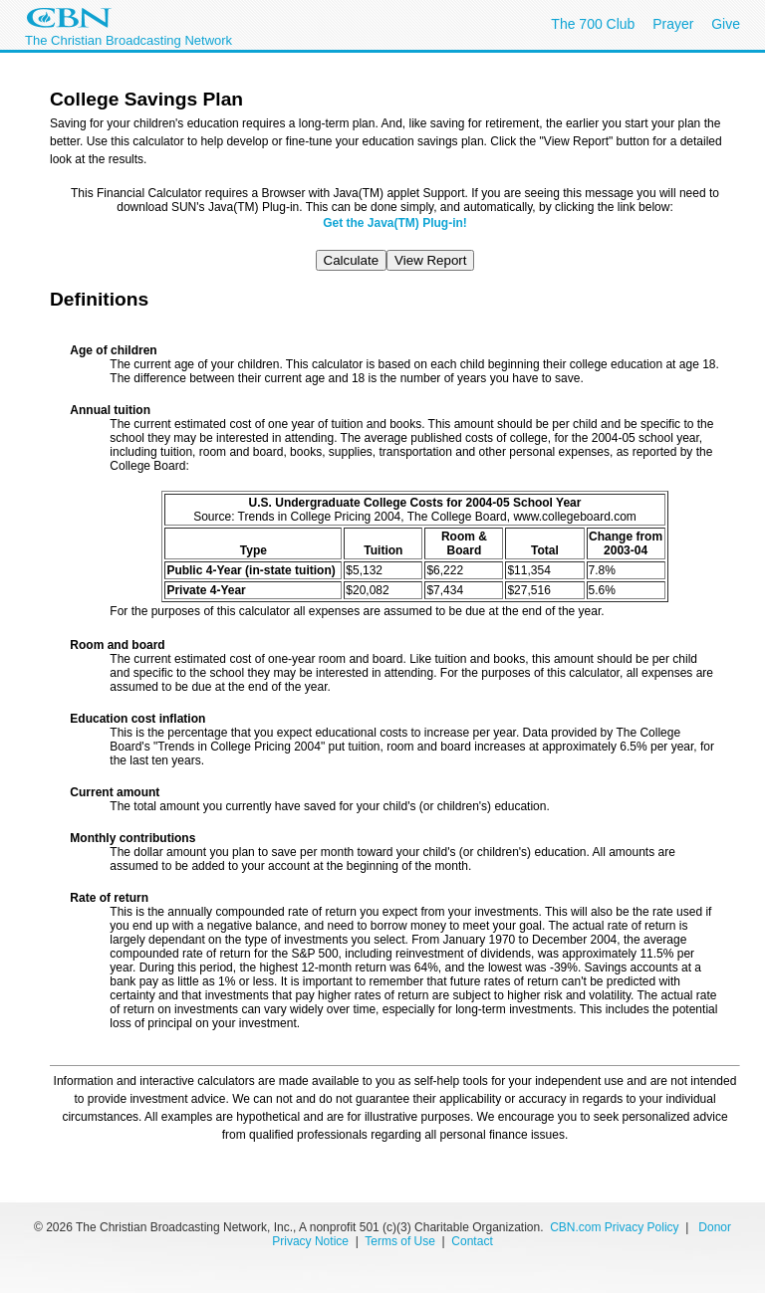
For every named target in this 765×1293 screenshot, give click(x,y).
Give (725, 24)
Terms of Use (401, 1241)
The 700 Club (593, 24)
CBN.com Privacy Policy (614, 1227)
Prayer (672, 24)
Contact (471, 1241)
